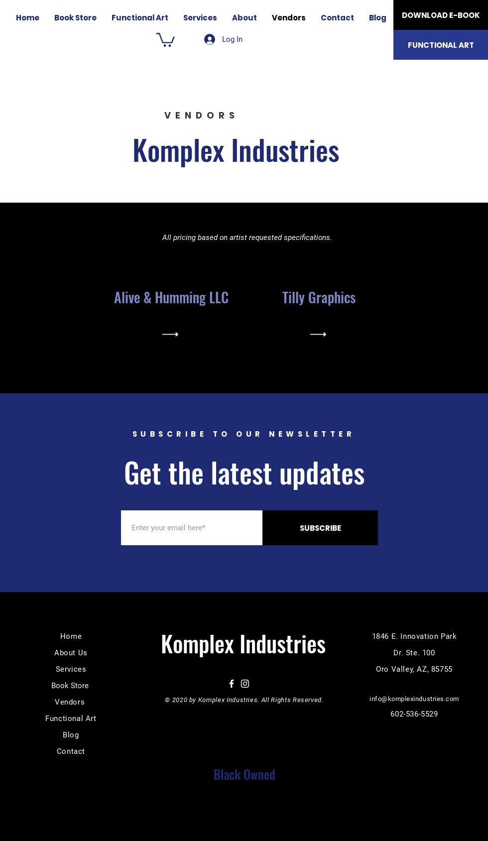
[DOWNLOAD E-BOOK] (440, 15)
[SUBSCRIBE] (320, 527)
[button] (165, 39)
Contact (71, 751)
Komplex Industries (239, 149)
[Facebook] (231, 683)
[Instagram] (245, 683)
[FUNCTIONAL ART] (440, 45)
